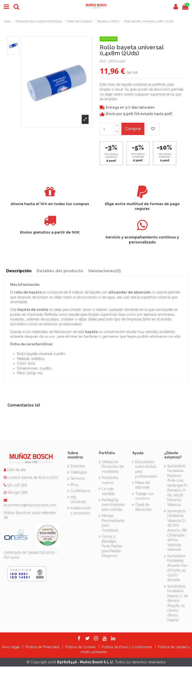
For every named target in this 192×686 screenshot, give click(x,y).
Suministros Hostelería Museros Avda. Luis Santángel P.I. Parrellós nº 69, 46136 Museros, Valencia (177, 485)
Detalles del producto (60, 271)
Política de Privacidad (42, 647)
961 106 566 (17, 485)
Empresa (78, 466)
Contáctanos (81, 491)
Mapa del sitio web (142, 485)
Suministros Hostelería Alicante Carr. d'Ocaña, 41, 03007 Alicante (177, 568)
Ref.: (103, 61)
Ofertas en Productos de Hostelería (113, 466)
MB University (78, 499)
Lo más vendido (108, 491)
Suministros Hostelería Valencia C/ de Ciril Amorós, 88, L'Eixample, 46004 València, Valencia (177, 530)
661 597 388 (17, 492)
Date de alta (16, 470)
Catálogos (79, 472)
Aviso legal (11, 647)
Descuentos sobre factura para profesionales (146, 469)
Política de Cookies (81, 647)
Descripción (19, 271)
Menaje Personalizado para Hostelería (113, 523)
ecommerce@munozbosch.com (30, 505)
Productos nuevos (110, 480)
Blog (74, 485)
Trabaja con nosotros (144, 496)
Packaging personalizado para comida (113, 504)
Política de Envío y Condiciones (127, 647)
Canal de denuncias (143, 507)
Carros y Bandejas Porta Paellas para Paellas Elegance (112, 546)
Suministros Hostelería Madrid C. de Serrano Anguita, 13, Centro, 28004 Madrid (177, 603)
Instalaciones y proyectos (81, 510)
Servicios (78, 478)
